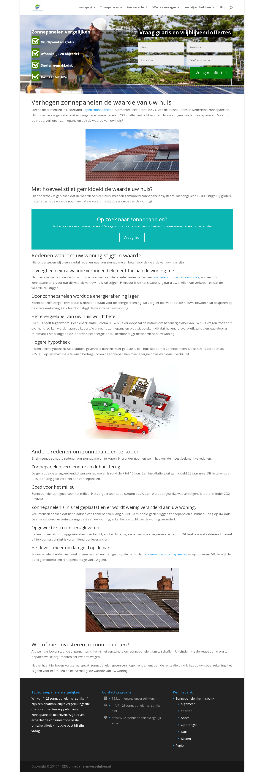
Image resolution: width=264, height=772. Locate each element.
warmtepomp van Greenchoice (176, 277)
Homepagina (86, 7)
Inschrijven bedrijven (197, 7)
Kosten (186, 738)
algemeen (188, 704)
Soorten (186, 711)
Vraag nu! (132, 237)
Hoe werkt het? (137, 7)
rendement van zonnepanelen (165, 554)
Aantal (186, 718)
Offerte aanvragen (164, 7)
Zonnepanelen (109, 7)
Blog (222, 7)
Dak (184, 732)
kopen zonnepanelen (98, 110)
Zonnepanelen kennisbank (195, 698)
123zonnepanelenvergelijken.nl (86, 766)
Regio (180, 745)
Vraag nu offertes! (211, 72)
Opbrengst (189, 725)
